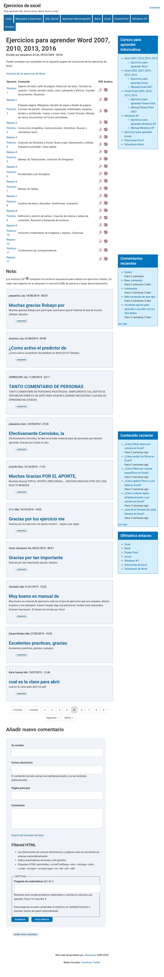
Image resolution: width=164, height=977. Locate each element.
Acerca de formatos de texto (27, 838)
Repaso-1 (12, 99)
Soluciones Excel (134, 140)
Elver (12, 509)
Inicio (8, 18)
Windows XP (139, 18)
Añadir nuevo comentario (25, 937)
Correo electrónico (22, 762)
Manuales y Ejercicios (28, 18)
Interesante (130, 288)
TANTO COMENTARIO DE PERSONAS (46, 386)
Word (97, 18)
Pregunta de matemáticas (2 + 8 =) (34, 884)
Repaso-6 (12, 181)
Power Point (131, 552)
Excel (107, 18)
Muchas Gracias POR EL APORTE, (42, 476)
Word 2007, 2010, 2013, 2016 (141, 58)
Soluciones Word (134, 144)
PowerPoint (121, 18)
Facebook (86, 965)
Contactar (154, 7)
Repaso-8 (12, 210)
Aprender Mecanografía (76, 18)
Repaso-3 (12, 137)
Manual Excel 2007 (141, 86)
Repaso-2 (12, 122)
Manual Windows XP (142, 127)
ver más (122, 323)
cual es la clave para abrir (34, 681)
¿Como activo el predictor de (37, 348)
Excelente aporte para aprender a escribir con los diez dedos (139, 309)
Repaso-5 (12, 166)
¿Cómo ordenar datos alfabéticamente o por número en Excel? (136, 497)
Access (9, 26)
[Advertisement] (138, 200)
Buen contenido (133, 280)
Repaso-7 (12, 196)
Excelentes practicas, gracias (38, 643)
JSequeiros (90, 958)
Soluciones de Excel (135, 564)
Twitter (96, 965)
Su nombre (17, 745)
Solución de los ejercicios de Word (25, 73)
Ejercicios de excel (22, 5)
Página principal (20, 788)
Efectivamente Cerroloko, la (36, 433)
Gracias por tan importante (36, 557)
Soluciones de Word (135, 568)
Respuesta (21, 321)
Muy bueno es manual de (34, 596)
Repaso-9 (12, 225)
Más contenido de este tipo (139, 296)
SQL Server (51, 18)
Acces (127, 556)
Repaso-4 (12, 152)
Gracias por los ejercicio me (37, 519)
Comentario (18, 805)
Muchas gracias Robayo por (37, 305)
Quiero (128, 272)
